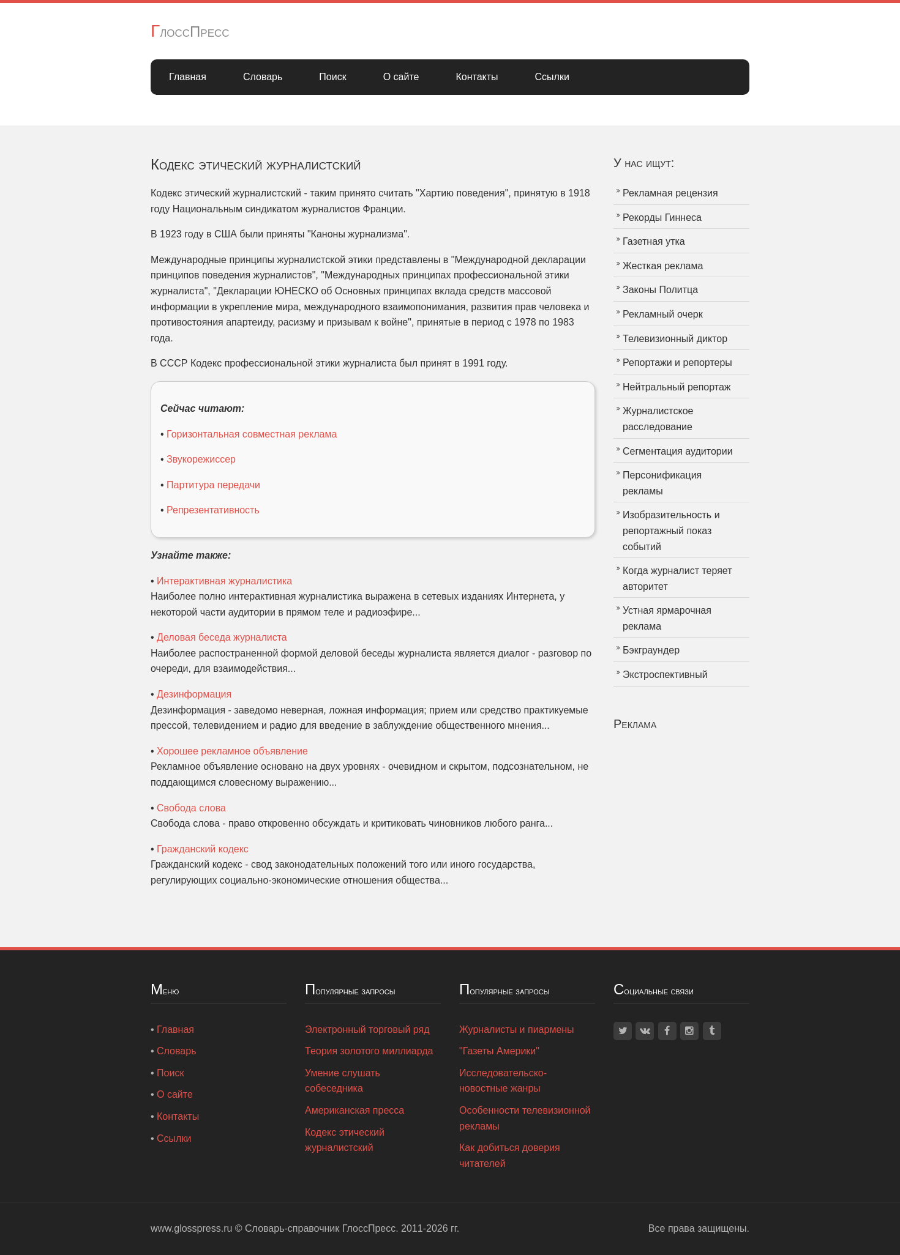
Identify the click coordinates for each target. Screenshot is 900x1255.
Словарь (262, 77)
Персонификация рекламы (662, 483)
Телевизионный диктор (675, 338)
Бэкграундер (651, 650)
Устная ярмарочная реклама (667, 618)
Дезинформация (194, 694)
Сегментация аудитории (678, 451)
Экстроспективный (665, 674)
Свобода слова (191, 808)
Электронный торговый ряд (367, 1029)
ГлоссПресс (190, 31)
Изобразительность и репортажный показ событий (671, 530)
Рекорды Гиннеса (662, 217)
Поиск (332, 77)
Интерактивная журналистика (224, 581)
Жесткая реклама (663, 266)
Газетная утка (654, 241)
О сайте (401, 77)
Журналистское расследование (658, 419)
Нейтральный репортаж (677, 387)
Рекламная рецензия (670, 193)
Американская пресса (354, 1110)
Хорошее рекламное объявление (232, 751)
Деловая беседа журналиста (222, 637)
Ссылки (552, 77)
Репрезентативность (213, 510)
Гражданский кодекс (203, 849)
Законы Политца (660, 290)
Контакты (477, 77)
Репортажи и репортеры (677, 362)
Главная (187, 77)
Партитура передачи (213, 485)
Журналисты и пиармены (516, 1029)
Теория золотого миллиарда (369, 1051)
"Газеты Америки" (499, 1051)
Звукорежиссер (201, 459)
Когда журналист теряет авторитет (677, 578)
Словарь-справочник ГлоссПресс (320, 1228)
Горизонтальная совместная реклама (252, 434)
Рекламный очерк (663, 314)
